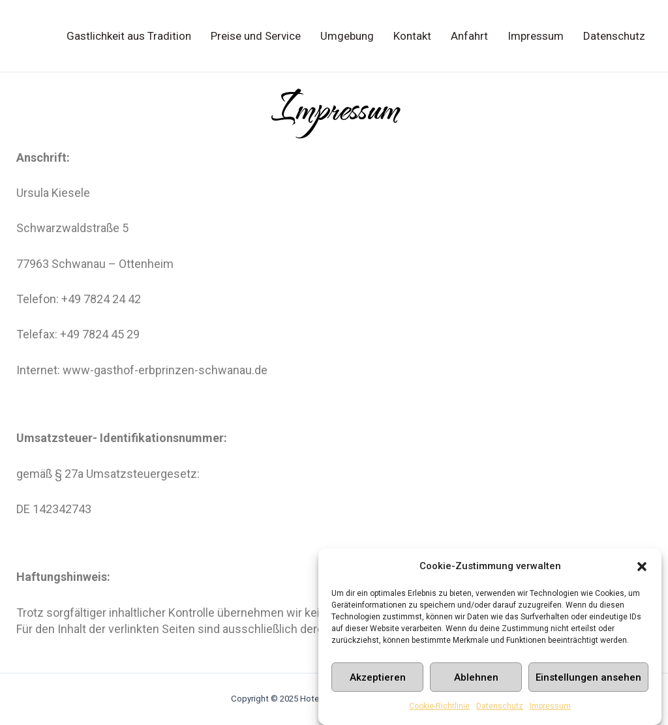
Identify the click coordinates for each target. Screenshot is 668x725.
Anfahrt (469, 35)
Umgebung (347, 35)
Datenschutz (499, 708)
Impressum (550, 708)
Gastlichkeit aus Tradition (129, 35)
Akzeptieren (378, 679)
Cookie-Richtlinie (439, 708)
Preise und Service (256, 35)
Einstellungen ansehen (588, 679)
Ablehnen (476, 679)
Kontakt (412, 35)
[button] (641, 568)
